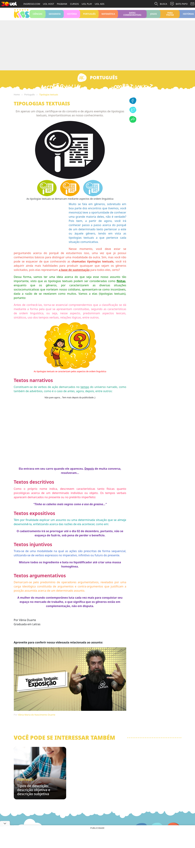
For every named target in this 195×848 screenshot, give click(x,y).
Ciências (38, 15)
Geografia (55, 15)
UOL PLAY (87, 3)
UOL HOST (48, 3)
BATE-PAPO (178, 4)
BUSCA (160, 4)
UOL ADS (99, 3)
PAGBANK (62, 3)
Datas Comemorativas (132, 15)
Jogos (153, 15)
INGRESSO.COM (31, 3)
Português (89, 15)
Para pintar (170, 15)
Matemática (108, 15)
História (72, 15)
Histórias (188, 15)
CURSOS (74, 3)
